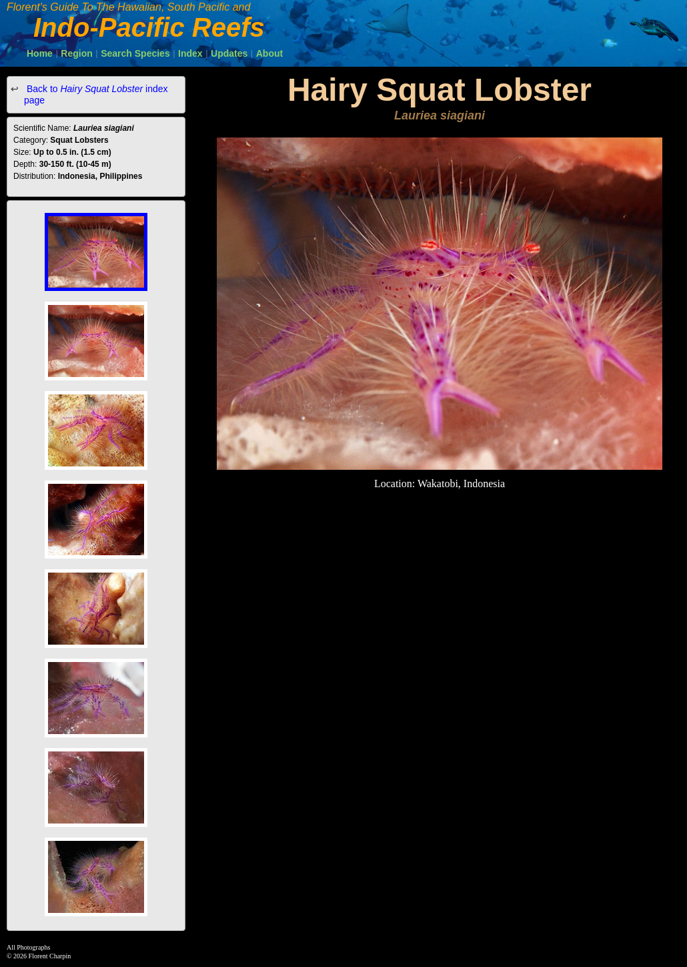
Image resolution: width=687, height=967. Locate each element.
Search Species (135, 53)
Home (40, 53)
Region (76, 53)
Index (190, 53)
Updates (229, 53)
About (269, 53)
